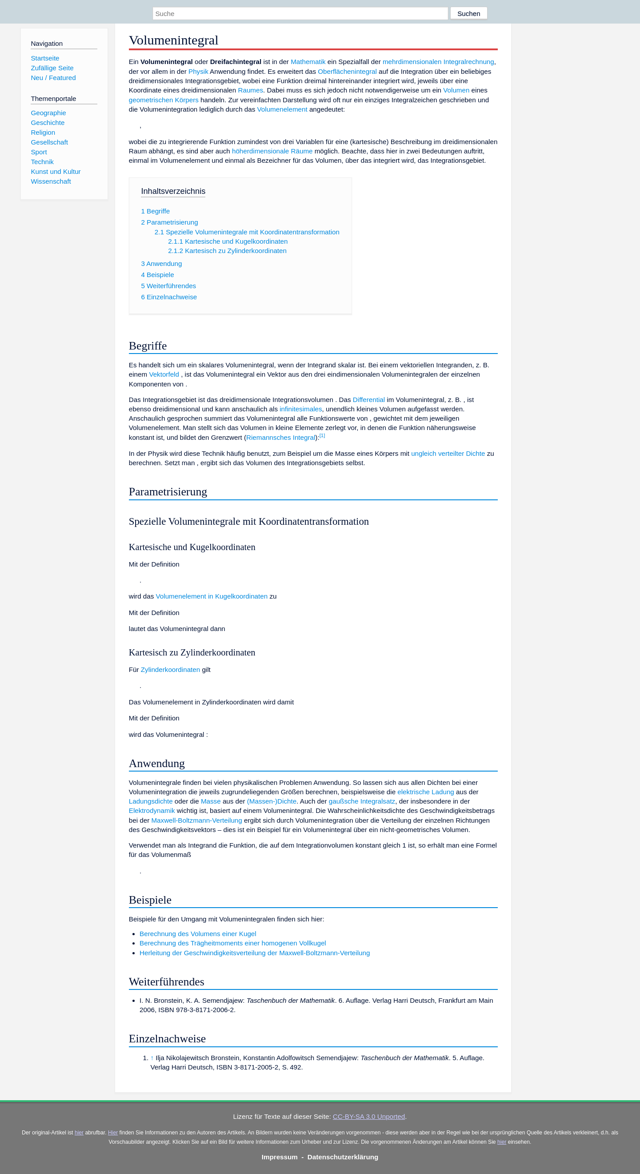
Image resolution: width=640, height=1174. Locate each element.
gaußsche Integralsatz (362, 801)
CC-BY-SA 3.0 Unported (369, 1116)
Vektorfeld (164, 374)
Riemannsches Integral (280, 437)
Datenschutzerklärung (343, 1157)
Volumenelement (282, 109)
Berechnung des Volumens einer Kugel (198, 933)
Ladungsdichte (151, 801)
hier (79, 1133)
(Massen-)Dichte (271, 801)
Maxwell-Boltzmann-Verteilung (196, 820)
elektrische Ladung (425, 792)
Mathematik (308, 61)
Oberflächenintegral (347, 71)
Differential (369, 399)
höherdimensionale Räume (272, 151)
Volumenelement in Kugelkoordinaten (212, 596)
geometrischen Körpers (164, 100)
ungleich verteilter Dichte (448, 453)
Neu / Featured (53, 77)
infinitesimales (301, 409)
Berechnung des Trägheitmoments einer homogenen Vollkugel (233, 943)
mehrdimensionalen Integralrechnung (438, 61)
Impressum (280, 1157)
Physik (198, 71)
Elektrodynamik (152, 810)
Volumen (456, 90)
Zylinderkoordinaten (170, 669)
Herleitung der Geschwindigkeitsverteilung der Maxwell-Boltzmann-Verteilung (255, 953)
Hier (113, 1133)
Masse (211, 801)
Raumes (250, 90)
